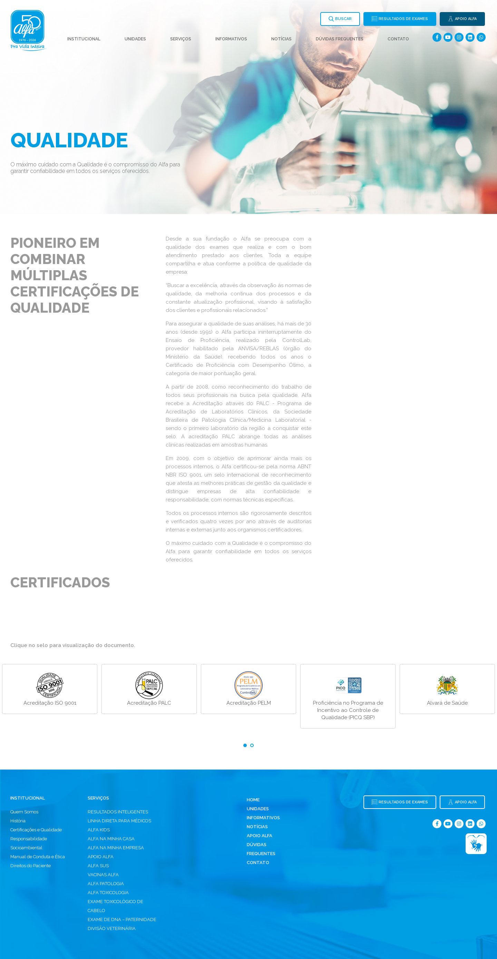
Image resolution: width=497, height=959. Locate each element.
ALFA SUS (98, 865)
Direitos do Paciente (30, 865)
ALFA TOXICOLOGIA (108, 892)
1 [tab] (245, 745)
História (18, 820)
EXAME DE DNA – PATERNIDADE (122, 919)
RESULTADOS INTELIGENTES (118, 811)
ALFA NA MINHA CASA (111, 838)
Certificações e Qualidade (36, 829)
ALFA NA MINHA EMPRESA (116, 847)
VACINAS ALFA (103, 874)
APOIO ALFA (101, 856)
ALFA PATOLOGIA (106, 883)
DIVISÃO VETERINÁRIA (112, 928)
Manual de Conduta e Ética (37, 856)
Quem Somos (24, 811)
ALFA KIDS (99, 829)
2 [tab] (252, 745)
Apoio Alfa (259, 835)
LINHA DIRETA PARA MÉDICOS (119, 820)
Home (253, 799)
